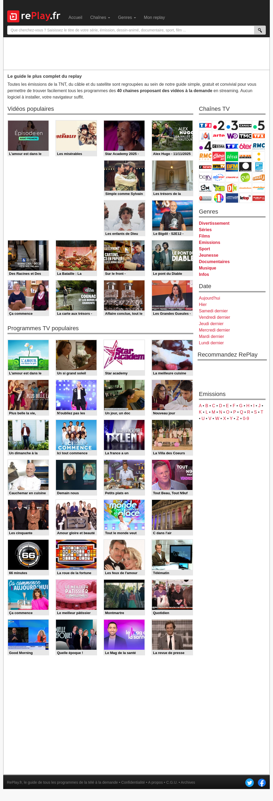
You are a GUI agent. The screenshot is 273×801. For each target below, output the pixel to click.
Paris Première (245, 156)
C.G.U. (172, 782)
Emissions (209, 242)
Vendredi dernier (214, 317)
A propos (155, 782)
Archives (188, 782)
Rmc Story (205, 156)
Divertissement (214, 223)
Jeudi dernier (211, 323)
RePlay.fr (14, 782)
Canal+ (245, 125)
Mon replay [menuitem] (154, 17)
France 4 (205, 146)
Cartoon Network (205, 188)
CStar (218, 146)
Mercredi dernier (214, 330)
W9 (232, 136)
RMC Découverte (258, 146)
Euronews (245, 167)
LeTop (245, 198)
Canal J (258, 177)
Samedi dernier (213, 311)
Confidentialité (133, 782)
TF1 (205, 125)
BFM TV (218, 167)
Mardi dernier (211, 336)
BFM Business (232, 167)
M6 (205, 136)
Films (204, 236)
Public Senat (258, 198)
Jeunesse (208, 255)
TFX (258, 136)
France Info (258, 156)
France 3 (232, 125)
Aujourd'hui (209, 298)
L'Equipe (232, 177)
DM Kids (232, 188)
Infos (204, 274)
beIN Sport (205, 177)
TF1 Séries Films (232, 146)
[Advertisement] (136, 53)
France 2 (218, 125)
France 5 (258, 125)
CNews (205, 167)
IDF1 (218, 198)
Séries (205, 229)
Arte (218, 136)
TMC (245, 136)
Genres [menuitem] (127, 17)
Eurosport (218, 177)
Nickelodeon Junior (258, 188)
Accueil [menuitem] (75, 17)
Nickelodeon (245, 188)
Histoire (205, 198)
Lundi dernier (211, 343)
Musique (207, 268)
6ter (245, 146)
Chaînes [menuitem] (100, 17)
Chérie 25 (218, 156)
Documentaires (214, 261)
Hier (203, 304)
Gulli (245, 177)
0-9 (246, 418)
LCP (232, 198)
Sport (204, 249)
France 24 (258, 167)
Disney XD (218, 188)
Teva (232, 156)
